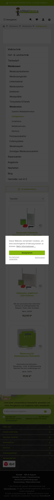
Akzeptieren (27, 253)
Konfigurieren (40, 257)
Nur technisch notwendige (14, 258)
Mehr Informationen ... (26, 246)
